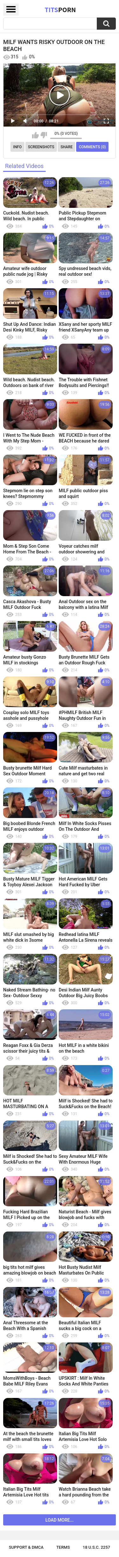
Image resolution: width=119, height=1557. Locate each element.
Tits (60, 9)
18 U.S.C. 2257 (96, 1547)
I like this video (35, 135)
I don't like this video (43, 135)
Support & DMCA (26, 1547)
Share (67, 147)
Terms (63, 1547)
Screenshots (41, 147)
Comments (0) (92, 147)
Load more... (59, 1520)
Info (17, 147)
